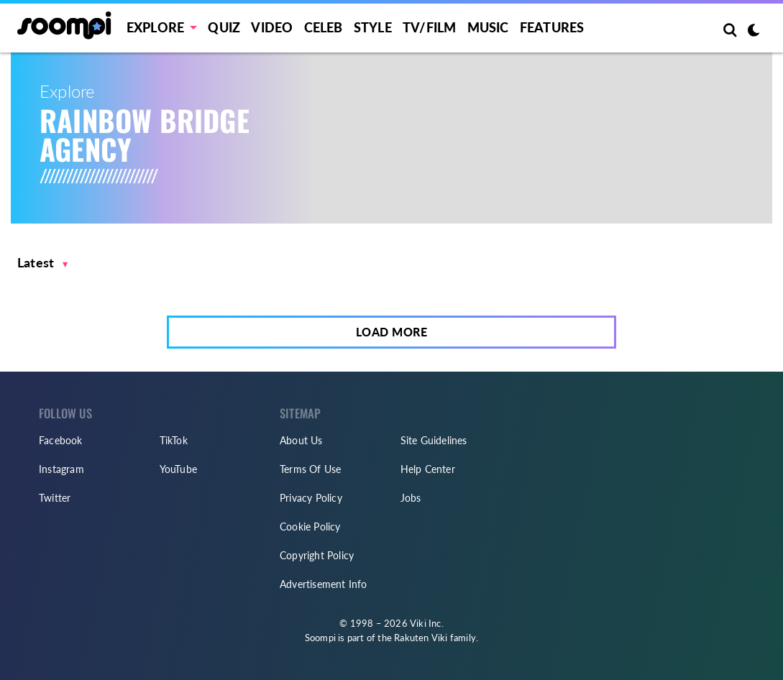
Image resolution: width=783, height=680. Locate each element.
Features (552, 27)
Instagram (61, 469)
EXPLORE (155, 27)
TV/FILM (429, 27)
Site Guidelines (433, 440)
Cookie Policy (310, 526)
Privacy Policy (311, 498)
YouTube (178, 469)
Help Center (427, 469)
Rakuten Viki (420, 637)
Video (272, 27)
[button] (42, 262)
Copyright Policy (317, 555)
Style (373, 27)
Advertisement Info (323, 584)
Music (488, 27)
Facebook (61, 440)
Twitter (54, 498)
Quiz (224, 27)
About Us (301, 440)
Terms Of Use (310, 469)
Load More (392, 332)
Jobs (410, 498)
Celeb (323, 27)
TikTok (174, 440)
